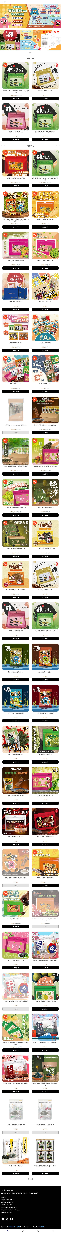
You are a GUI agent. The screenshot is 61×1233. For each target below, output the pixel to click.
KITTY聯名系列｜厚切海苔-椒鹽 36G (15, 589)
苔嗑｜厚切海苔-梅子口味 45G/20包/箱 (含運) (45, 466)
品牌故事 (3, 1193)
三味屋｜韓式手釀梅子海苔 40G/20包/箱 (16, 507)
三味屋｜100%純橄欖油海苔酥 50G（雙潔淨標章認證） (45, 1084)
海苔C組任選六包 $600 (45, 384)
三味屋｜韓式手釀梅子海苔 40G (16, 960)
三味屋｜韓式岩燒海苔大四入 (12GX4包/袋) (45, 1166)
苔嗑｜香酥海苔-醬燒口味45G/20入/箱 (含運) (15, 466)
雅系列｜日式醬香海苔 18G (45, 91)
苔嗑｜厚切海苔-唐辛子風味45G (45, 836)
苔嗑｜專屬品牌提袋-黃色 (45, 301)
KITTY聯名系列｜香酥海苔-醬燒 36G (45, 548)
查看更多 (30, 1179)
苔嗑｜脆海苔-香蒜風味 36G (45, 672)
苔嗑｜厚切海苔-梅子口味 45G (45, 795)
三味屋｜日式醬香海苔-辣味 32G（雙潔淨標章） (16, 1083)
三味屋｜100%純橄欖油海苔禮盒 (45, 507)
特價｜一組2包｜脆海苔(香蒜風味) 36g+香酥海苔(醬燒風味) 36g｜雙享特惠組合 (15, 220)
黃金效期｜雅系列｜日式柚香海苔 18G (45, 132)
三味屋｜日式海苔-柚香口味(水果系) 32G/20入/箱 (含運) (15, 1043)
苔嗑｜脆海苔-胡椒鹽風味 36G (16, 713)
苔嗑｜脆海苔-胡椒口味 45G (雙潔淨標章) (15, 878)
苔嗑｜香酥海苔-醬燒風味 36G (16, 672)
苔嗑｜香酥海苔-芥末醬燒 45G (45, 754)
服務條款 (25, 1193)
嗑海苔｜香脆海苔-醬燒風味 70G (16, 919)
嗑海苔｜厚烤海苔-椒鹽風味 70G (45, 878)
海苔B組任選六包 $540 (16, 384)
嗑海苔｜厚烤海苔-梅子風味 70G (45, 260)
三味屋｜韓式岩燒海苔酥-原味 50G (16, 1125)
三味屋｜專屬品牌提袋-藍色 (16, 301)
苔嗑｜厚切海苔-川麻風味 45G (16, 836)
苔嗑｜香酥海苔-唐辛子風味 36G (45, 713)
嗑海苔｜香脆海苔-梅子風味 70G (16, 260)
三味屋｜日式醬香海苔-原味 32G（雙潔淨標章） (45, 1042)
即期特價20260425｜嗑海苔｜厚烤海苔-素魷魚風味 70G (45, 919)
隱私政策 (19, 1193)
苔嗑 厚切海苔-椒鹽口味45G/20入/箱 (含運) (45, 425)
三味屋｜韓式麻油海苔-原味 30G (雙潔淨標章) (45, 960)
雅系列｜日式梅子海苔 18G (16, 132)
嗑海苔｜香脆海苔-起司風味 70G (45, 219)
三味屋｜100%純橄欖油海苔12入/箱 (16, 548)
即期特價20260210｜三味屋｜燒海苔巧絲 (15, 425)
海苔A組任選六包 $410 (45, 342)
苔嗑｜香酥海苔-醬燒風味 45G (16, 754)
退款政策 (14, 1193)
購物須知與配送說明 (33, 1193)
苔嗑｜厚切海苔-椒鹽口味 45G (16, 795)
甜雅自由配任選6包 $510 (15, 342)
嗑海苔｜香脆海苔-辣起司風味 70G (16, 178)
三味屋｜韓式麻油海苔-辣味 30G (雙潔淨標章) (16, 1001)
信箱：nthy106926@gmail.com (9, 1207)
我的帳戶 (9, 1193)
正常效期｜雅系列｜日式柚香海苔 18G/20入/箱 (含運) (16, 91)
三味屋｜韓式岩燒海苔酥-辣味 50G (45, 1125)
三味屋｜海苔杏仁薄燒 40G (16, 1166)
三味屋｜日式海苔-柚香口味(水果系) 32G (45, 1001)
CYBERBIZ (41, 1227)
